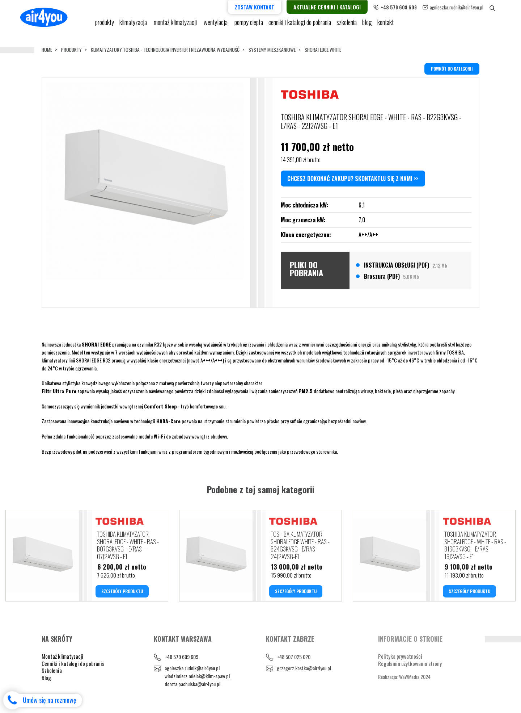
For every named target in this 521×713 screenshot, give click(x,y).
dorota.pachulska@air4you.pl (192, 686)
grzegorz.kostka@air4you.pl (304, 670)
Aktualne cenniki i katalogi (339, 7)
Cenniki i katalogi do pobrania (73, 666)
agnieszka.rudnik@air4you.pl (469, 6)
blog (367, 25)
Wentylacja (216, 25)
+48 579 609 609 (181, 659)
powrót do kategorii (452, 68)
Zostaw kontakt (267, 7)
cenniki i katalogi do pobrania (300, 25)
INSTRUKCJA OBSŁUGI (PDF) (405, 264)
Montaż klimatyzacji (176, 25)
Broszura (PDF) (391, 276)
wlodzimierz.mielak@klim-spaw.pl (197, 678)
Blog (46, 680)
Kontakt (386, 25)
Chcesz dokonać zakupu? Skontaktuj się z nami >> (353, 178)
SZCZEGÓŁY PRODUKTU (122, 593)
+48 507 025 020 (293, 659)
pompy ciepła (248, 25)
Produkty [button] (104, 25)
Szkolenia (347, 25)
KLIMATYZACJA (134, 25)
